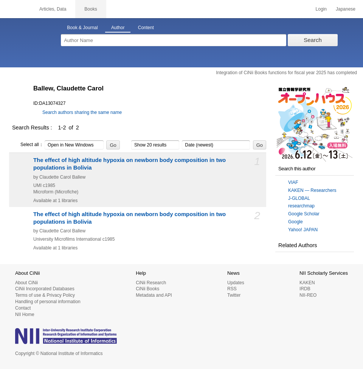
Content (146, 27)
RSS (232, 288)
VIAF (293, 182)
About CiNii (26, 282)
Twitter (233, 295)
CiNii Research (151, 282)
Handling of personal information (48, 301)
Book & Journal (82, 27)
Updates (235, 282)
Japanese (345, 9)
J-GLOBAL (299, 198)
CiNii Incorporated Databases (44, 288)
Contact (23, 308)
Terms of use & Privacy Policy (45, 295)
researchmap (301, 206)
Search (313, 40)
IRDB (304, 288)
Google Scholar (304, 213)
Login (321, 9)
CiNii (15, 9)
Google (295, 221)
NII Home (24, 314)
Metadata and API (154, 295)
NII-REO (307, 295)
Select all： (27, 145)
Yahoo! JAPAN (303, 229)
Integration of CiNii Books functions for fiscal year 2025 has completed (286, 72)
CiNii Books (147, 288)
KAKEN (307, 282)
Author (117, 27)
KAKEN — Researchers (312, 190)
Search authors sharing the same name (82, 112)
